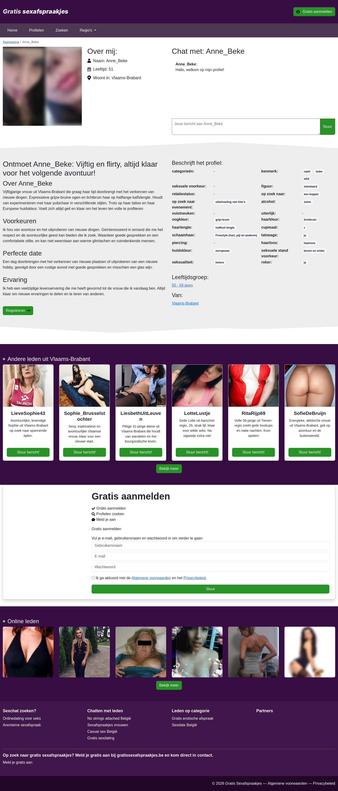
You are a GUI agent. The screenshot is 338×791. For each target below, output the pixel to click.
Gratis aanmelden (314, 12)
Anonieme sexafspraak (22, 725)
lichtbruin (310, 219)
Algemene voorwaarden (151, 578)
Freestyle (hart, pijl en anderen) (236, 235)
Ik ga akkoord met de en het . (149, 578)
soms (307, 202)
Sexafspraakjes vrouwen (107, 725)
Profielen (36, 30)
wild (306, 178)
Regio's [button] (86, 30)
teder (319, 171)
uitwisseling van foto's (230, 202)
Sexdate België (184, 725)
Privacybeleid (194, 578)
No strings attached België (109, 718)
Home (12, 30)
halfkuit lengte (225, 227)
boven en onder (314, 250)
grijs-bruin (222, 219)
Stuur (327, 127)
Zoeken (62, 30)
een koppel (311, 194)
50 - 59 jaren (182, 285)
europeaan (223, 250)
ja (305, 235)
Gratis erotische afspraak (192, 718)
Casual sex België (102, 731)
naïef (307, 171)
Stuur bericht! (28, 452)
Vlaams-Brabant (185, 303)
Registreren (18, 311)
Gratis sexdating (101, 738)
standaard (310, 186)
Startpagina (11, 42)
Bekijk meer (169, 469)
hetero (220, 262)
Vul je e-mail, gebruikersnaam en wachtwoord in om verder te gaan (210, 543)
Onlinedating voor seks (22, 718)
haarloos (309, 243)
